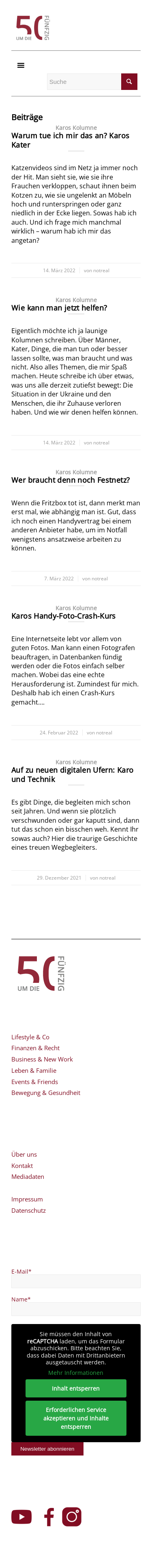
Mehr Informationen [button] (76, 1372)
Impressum (27, 1199)
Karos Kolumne (76, 127)
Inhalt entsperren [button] (76, 1388)
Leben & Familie (33, 1070)
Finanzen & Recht (35, 1048)
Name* (21, 1299)
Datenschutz (28, 1210)
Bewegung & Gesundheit (45, 1093)
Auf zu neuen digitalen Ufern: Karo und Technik (72, 774)
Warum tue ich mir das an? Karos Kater (70, 140)
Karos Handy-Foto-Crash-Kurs (63, 616)
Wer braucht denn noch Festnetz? (70, 480)
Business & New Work (42, 1059)
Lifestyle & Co (30, 1037)
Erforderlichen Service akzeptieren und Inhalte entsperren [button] (76, 1418)
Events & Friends (34, 1082)
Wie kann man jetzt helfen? (59, 308)
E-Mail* (21, 1271)
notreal (101, 270)
